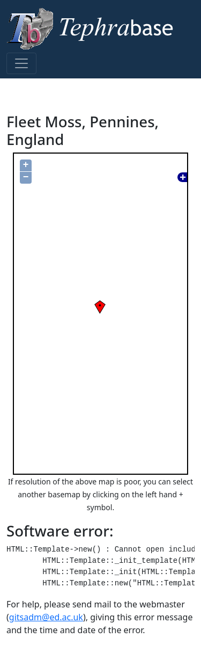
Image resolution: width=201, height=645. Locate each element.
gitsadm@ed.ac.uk (46, 617)
